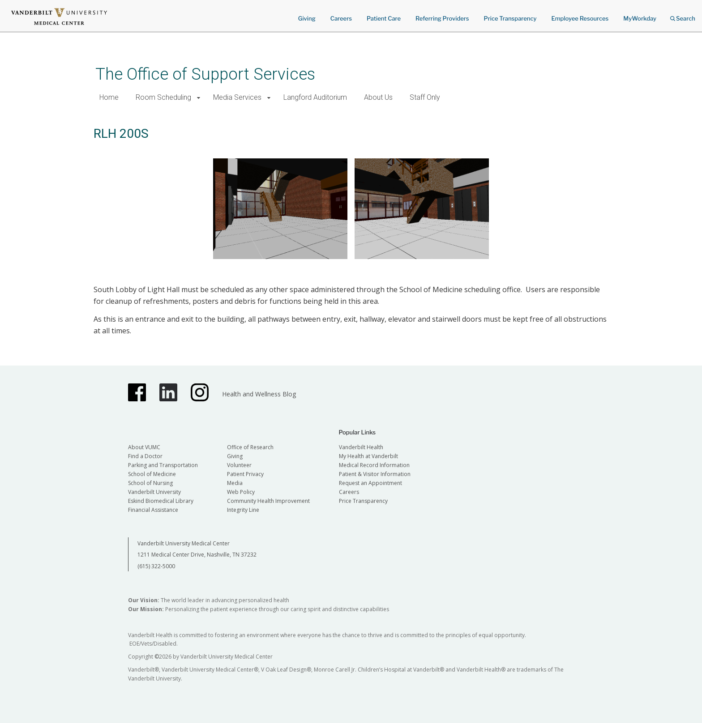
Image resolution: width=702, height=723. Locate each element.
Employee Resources (579, 18)
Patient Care (384, 18)
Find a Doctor (145, 456)
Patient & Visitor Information (375, 474)
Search (682, 15)
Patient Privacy (245, 474)
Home (109, 97)
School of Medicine (152, 474)
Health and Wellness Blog (259, 394)
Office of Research (250, 447)
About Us (378, 97)
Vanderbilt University (154, 492)
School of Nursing (150, 483)
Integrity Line (243, 510)
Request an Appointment (370, 483)
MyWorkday (639, 18)
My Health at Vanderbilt (368, 456)
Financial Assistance (153, 510)
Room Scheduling (163, 97)
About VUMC (144, 447)
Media (235, 483)
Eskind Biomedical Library (160, 501)
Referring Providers (442, 18)
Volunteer (239, 465)
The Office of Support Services (205, 74)
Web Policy (241, 492)
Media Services (237, 97)
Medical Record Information (374, 465)
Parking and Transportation (163, 465)
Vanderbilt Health (361, 447)
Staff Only (425, 97)
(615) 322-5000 (156, 566)
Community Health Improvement (268, 501)
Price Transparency (510, 18)
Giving (307, 18)
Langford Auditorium (315, 97)
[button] (198, 98)
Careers (341, 18)
